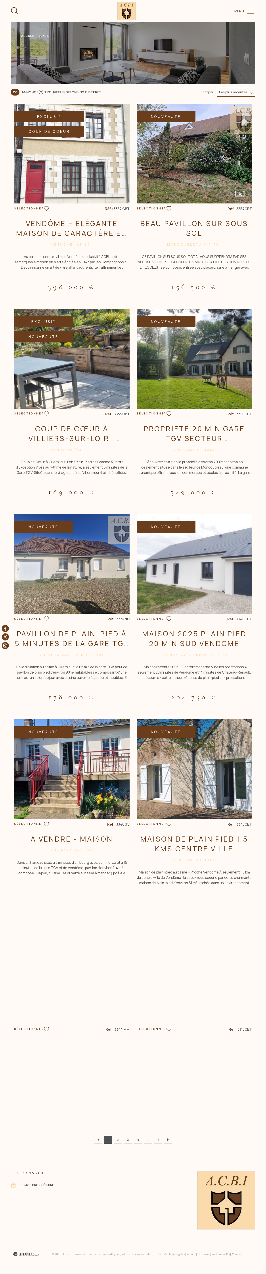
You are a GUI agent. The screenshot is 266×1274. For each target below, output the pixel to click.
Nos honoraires (135, 1254)
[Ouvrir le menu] (244, 11)
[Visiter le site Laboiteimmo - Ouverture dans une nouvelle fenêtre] (26, 1254)
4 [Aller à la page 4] (138, 1139)
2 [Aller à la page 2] (118, 1139)
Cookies (236, 1254)
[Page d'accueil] (126, 11)
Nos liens (203, 1254)
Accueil (27, 36)
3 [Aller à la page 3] (128, 1139)
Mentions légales (174, 1254)
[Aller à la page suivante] (168, 1140)
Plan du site (154, 1254)
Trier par (207, 92)
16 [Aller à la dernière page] (158, 1139)
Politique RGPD (221, 1254)
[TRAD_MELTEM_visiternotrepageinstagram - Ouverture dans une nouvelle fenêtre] (5, 645)
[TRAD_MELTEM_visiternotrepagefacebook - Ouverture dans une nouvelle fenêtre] (5, 628)
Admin (191, 1254)
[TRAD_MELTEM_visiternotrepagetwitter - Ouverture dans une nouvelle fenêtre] (5, 637)
